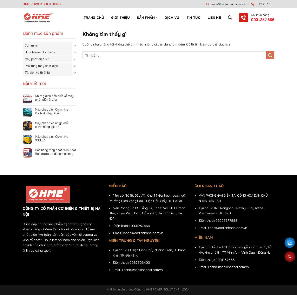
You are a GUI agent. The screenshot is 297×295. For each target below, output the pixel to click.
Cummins (31, 45)
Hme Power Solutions (40, 52)
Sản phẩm (147, 17)
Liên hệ (214, 17)
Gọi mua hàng (260, 14)
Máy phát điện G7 (37, 59)
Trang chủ (94, 17)
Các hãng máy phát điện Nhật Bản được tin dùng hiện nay (55, 152)
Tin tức (193, 17)
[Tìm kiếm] (230, 17)
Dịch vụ (172, 17)
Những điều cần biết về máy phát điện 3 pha (54, 97)
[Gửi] (270, 55)
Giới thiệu (120, 17)
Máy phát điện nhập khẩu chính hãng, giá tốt (52, 125)
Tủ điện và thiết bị (37, 73)
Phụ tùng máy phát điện (41, 66)
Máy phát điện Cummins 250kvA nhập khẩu (51, 111)
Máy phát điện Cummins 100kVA (51, 138)
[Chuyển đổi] (74, 45)
